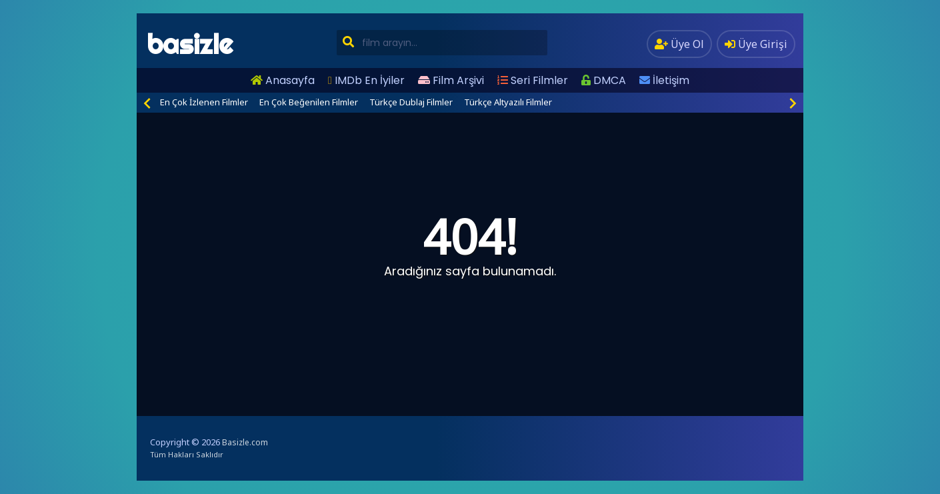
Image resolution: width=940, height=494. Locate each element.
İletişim (664, 80)
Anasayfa (283, 80)
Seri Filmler (532, 80)
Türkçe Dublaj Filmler (411, 102)
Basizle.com (245, 442)
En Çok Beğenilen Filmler (308, 102)
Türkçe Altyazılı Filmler (508, 102)
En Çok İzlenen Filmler (204, 102)
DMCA (603, 80)
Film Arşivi (451, 80)
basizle (190, 44)
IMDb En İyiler (366, 80)
